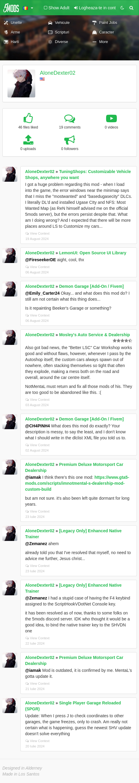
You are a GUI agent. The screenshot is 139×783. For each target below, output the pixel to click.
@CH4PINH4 (37, 425)
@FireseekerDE (40, 259)
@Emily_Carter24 (42, 293)
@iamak (33, 477)
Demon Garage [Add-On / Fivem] (91, 286)
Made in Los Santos (20, 774)
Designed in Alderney (22, 768)
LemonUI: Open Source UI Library (92, 252)
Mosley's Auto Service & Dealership (94, 334)
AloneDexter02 (57, 73)
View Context (37, 233)
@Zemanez (36, 543)
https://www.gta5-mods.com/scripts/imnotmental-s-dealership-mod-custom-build (77, 483)
